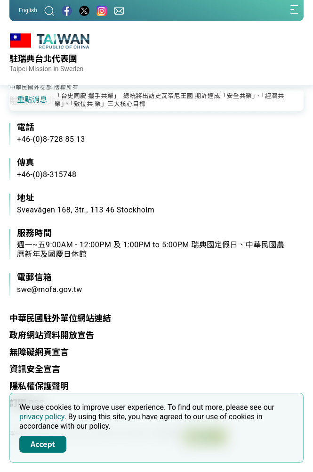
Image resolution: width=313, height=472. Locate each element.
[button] (23, 99)
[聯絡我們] (119, 10)
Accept (43, 443)
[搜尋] (49, 10)
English (28, 10)
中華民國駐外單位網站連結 (60, 318)
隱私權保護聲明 (39, 386)
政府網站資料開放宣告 (51, 335)
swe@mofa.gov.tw (49, 289)
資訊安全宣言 (34, 369)
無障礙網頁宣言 (39, 352)
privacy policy (41, 416)
